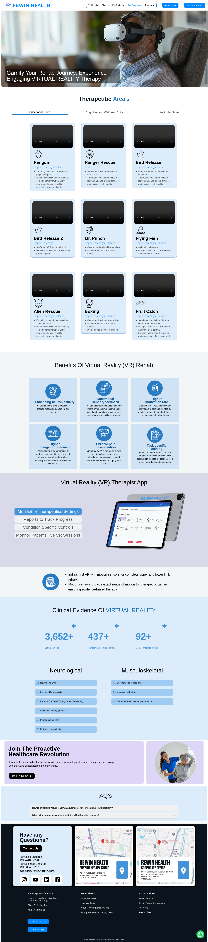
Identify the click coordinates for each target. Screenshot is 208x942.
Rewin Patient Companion (152, 903)
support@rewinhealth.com (37, 871)
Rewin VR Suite (146, 898)
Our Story (143, 907)
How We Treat (88, 903)
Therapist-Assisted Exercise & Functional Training (43, 899)
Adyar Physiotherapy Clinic (95, 907)
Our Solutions (135, 5)
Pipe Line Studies (36, 909)
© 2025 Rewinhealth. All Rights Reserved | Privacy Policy (104, 939)
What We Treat (88, 898)
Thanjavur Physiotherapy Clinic (97, 912)
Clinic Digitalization (37, 905)
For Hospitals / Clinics (99, 5)
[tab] (40, 112)
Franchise (149, 5)
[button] (200, 934)
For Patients (119, 5)
